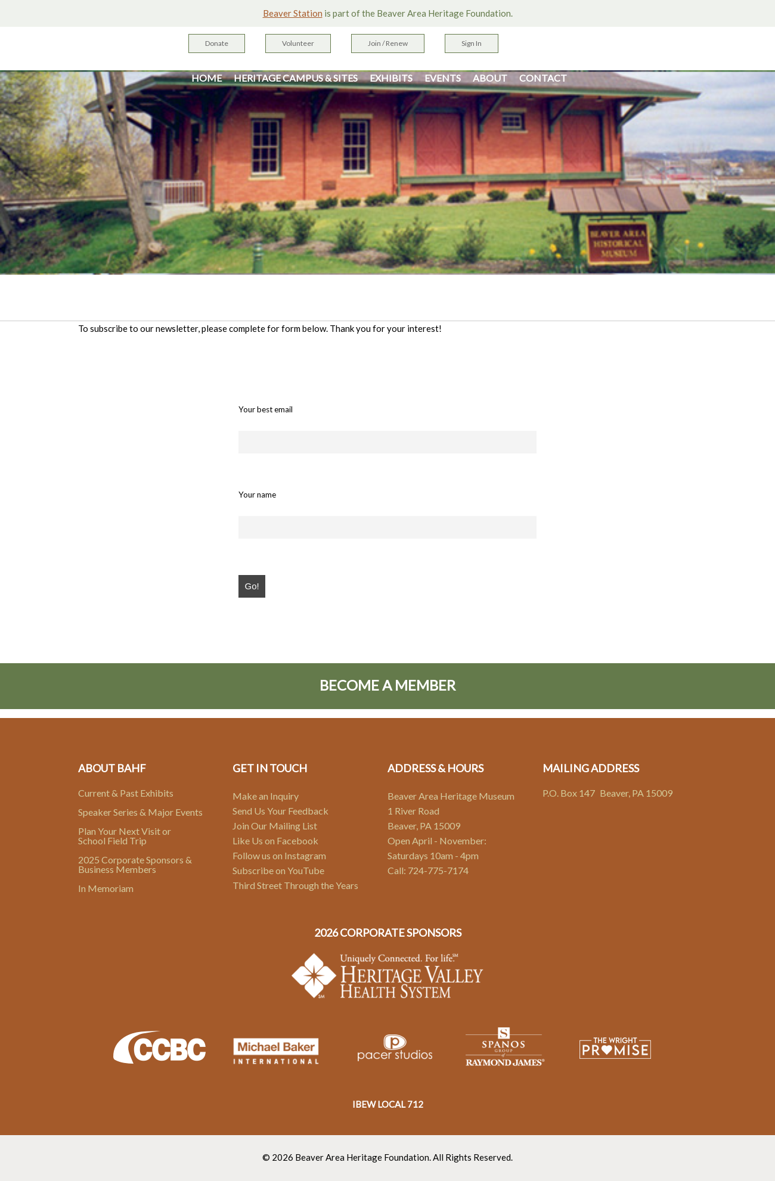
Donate (216, 43)
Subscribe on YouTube (278, 870)
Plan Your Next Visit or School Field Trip (124, 835)
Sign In (471, 43)
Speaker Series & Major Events (140, 812)
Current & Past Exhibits (125, 792)
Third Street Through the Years (295, 885)
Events (442, 78)
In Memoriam (106, 888)
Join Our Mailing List (274, 825)
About (490, 78)
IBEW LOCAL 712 (387, 1104)
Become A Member (387, 685)
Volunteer (298, 43)
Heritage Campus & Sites (296, 78)
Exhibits (391, 78)
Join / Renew (388, 43)
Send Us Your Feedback (280, 810)
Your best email (265, 409)
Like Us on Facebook (275, 840)
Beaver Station (293, 13)
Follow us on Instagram (279, 855)
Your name (257, 494)
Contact (543, 78)
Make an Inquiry (265, 795)
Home (206, 78)
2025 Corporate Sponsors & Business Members (135, 864)
